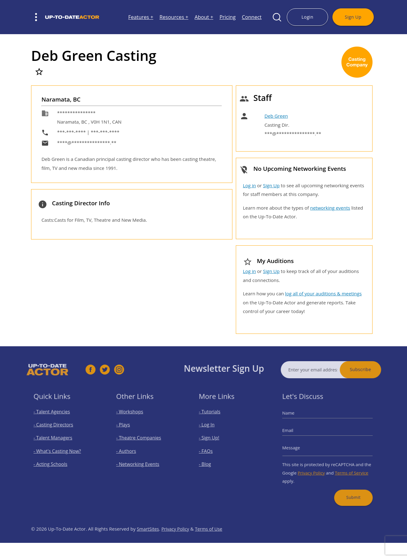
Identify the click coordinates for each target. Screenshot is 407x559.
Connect (252, 17)
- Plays (128, 429)
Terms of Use (211, 542)
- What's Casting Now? (59, 450)
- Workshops (133, 418)
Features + (140, 17)
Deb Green (276, 116)
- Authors (130, 450)
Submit (348, 488)
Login (307, 17)
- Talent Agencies (55, 418)
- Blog (210, 461)
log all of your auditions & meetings (323, 293)
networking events (330, 208)
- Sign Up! (213, 440)
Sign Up (353, 17)
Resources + (173, 17)
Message (297, 447)
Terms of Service (347, 468)
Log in (249, 185)
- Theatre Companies (140, 440)
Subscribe (373, 369)
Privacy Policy (314, 468)
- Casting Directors (56, 429)
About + (203, 17)
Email (295, 433)
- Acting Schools (53, 461)
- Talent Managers (55, 440)
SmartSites (148, 542)
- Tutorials (214, 418)
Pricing (227, 17)
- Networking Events (140, 461)
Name (295, 419)
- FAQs (210, 450)
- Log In (211, 429)
